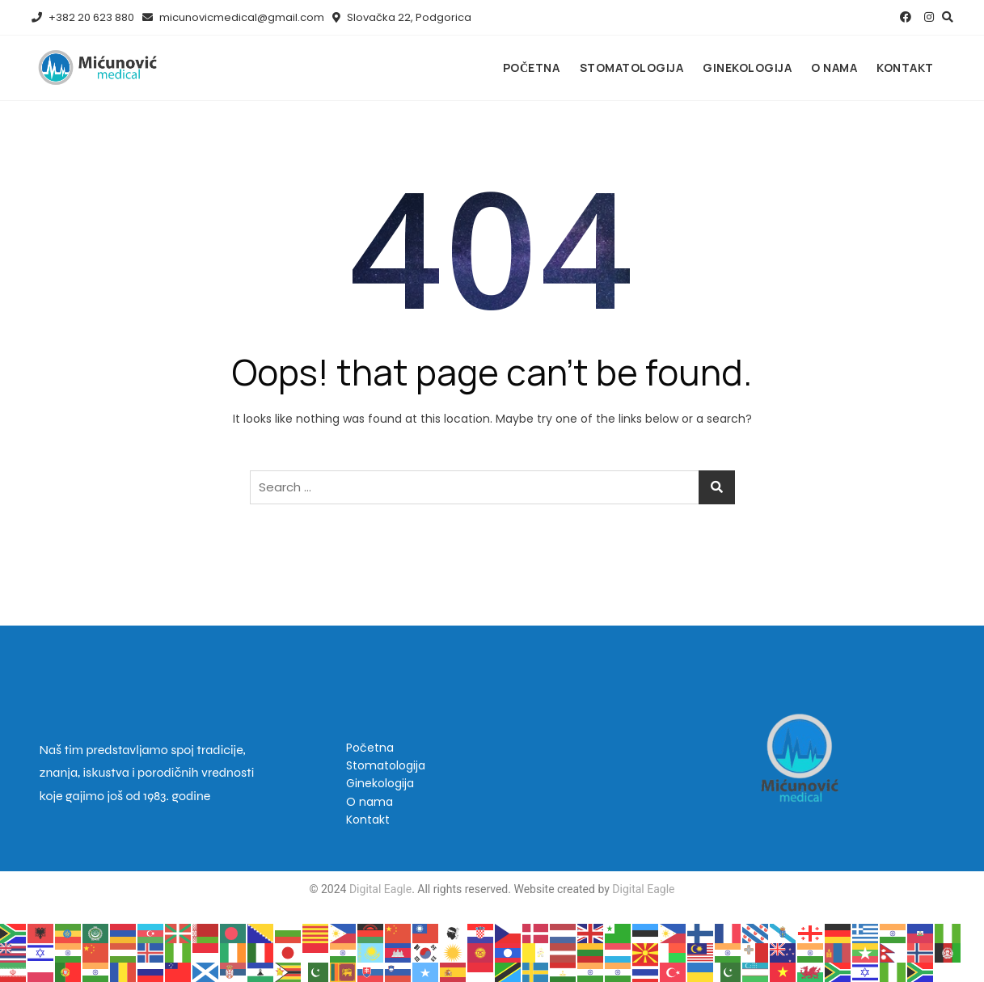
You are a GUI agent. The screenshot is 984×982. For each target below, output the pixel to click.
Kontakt (905, 67)
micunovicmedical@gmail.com (233, 17)
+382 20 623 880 (83, 17)
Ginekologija (747, 67)
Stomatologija (632, 67)
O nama (834, 67)
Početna (531, 67)
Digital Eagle (379, 889)
